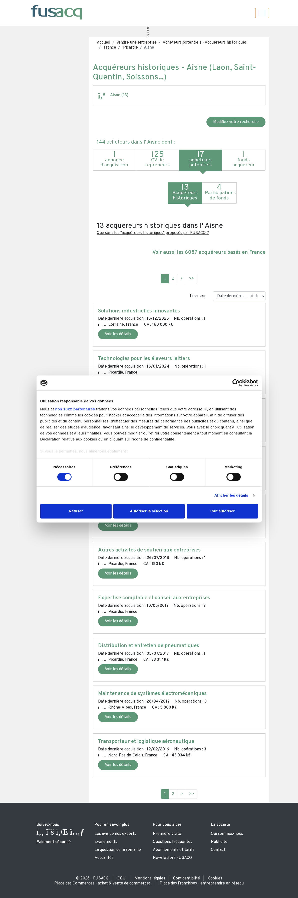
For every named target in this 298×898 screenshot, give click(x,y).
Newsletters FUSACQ (172, 857)
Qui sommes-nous (227, 833)
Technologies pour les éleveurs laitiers (144, 359)
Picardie (130, 47)
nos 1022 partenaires (75, 409)
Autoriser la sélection (149, 511)
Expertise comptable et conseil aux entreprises (154, 598)
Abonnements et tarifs (173, 849)
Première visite (167, 833)
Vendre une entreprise (136, 42)
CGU (122, 878)
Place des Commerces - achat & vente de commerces (102, 883)
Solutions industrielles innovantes (139, 311)
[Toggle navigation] (262, 13)
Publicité (148, 32)
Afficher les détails (231, 495)
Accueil (103, 42)
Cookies (215, 878)
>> (191, 278)
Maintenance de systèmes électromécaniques (152, 694)
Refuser (76, 511)
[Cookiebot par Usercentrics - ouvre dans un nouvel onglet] (236, 383)
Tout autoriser (222, 511)
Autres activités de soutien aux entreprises (149, 550)
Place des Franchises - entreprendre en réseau (202, 883)
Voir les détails (118, 334)
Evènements (106, 841)
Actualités (104, 857)
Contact (218, 849)
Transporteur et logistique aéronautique (146, 741)
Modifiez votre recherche (236, 122)
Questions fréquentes (172, 841)
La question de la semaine (118, 849)
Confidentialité (186, 878)
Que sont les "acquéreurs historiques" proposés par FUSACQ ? (153, 233)
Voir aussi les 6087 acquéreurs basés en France (208, 252)
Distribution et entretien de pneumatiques (148, 646)
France (109, 47)
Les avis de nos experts (115, 833)
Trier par (197, 295)
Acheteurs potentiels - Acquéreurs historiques (205, 42)
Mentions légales (150, 878)
